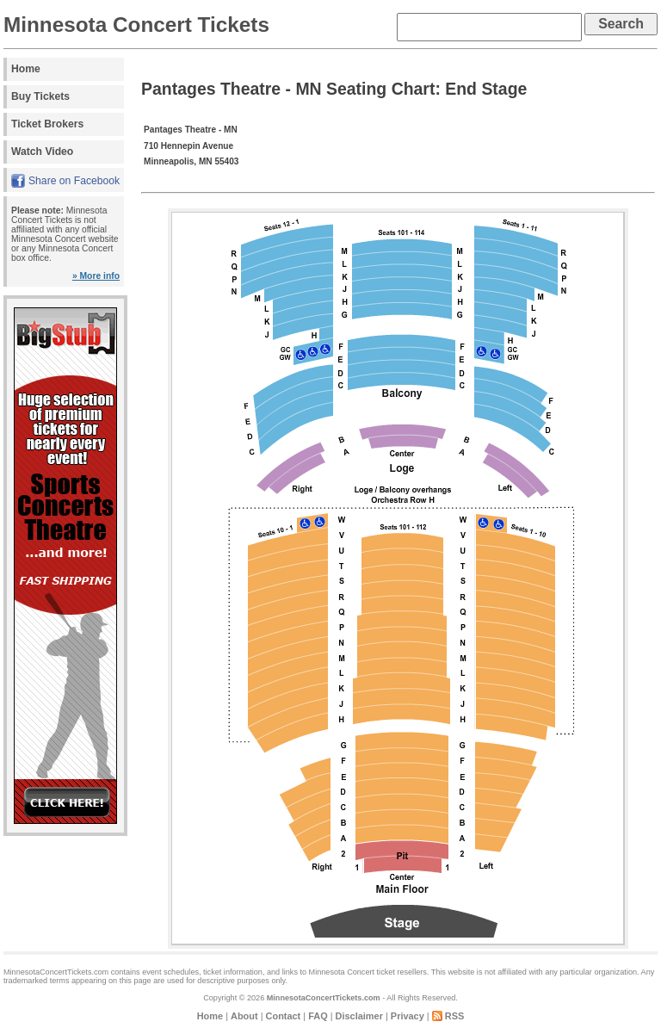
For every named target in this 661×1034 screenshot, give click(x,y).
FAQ (317, 1016)
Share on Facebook (74, 181)
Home (25, 69)
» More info (96, 276)
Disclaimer (359, 1016)
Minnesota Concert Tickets (136, 24)
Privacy (407, 1016)
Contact (283, 1016)
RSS (455, 1016)
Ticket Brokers (47, 124)
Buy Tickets (40, 96)
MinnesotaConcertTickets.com (323, 998)
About (244, 1016)
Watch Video (42, 152)
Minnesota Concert (341, 972)
